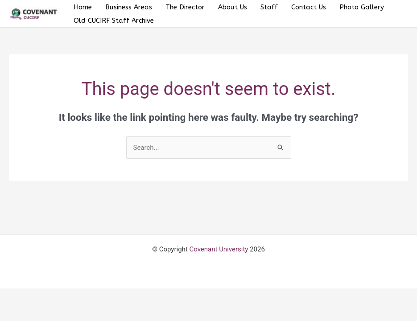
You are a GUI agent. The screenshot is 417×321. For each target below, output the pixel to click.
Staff (269, 7)
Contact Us (308, 7)
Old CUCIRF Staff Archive (114, 20)
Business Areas (128, 7)
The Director (185, 7)
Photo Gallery (361, 7)
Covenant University (218, 249)
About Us (232, 7)
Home (83, 7)
